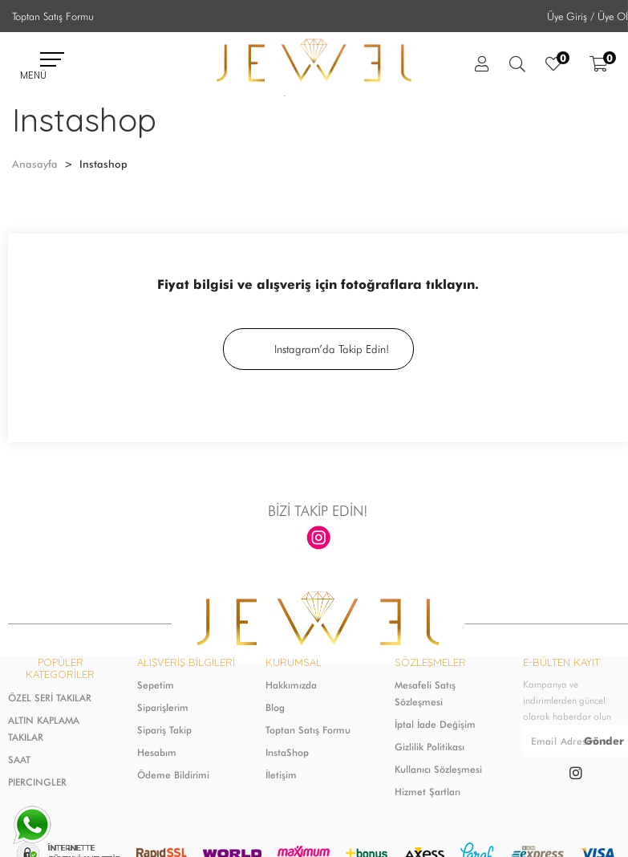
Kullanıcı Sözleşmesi (438, 769)
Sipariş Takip (164, 730)
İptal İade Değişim (435, 724)
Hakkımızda (291, 685)
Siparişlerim (162, 707)
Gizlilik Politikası (429, 747)
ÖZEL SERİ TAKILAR (49, 698)
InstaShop (287, 752)
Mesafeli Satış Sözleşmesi (425, 693)
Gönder (604, 740)
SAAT (19, 759)
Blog (275, 707)
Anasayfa (35, 163)
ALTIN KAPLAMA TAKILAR (43, 728)
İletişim (281, 775)
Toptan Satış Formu (53, 16)
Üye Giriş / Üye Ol (587, 16)
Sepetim (155, 685)
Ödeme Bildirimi (173, 775)
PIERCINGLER (37, 782)
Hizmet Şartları (427, 792)
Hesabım (156, 752)
